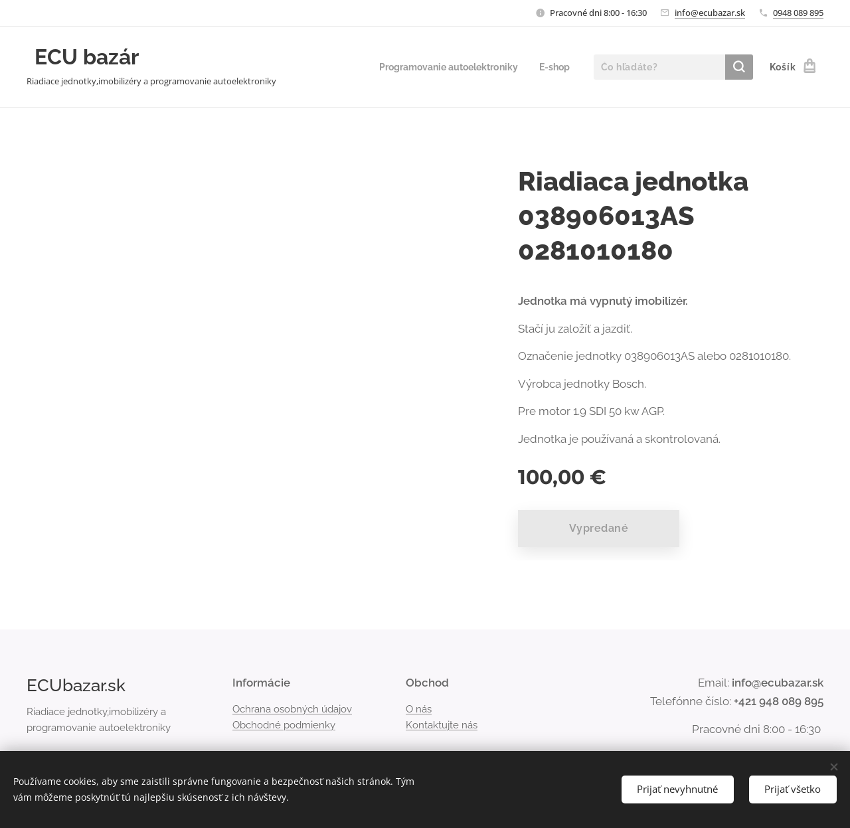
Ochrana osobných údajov (292, 708)
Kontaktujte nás (441, 725)
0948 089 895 (798, 13)
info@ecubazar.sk (710, 13)
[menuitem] (442, 67)
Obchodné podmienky (283, 725)
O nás (419, 708)
